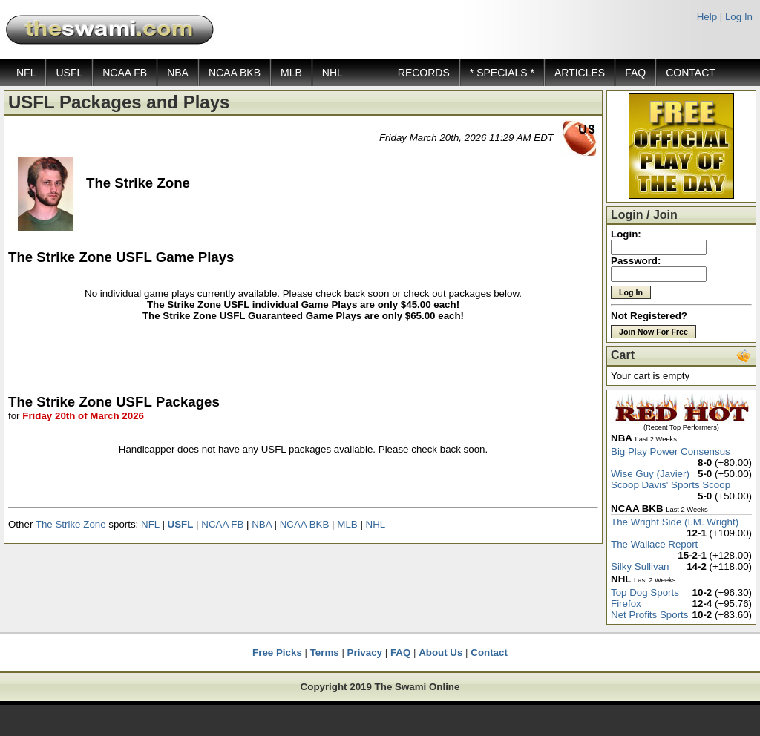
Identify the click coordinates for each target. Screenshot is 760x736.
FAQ (635, 73)
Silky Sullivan (640, 566)
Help (707, 16)
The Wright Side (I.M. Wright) (674, 522)
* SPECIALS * (502, 73)
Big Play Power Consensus (670, 451)
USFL (69, 73)
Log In (739, 16)
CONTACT (690, 73)
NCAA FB (124, 73)
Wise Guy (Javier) (650, 473)
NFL (26, 73)
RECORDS (424, 73)
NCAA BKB (235, 73)
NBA (178, 73)
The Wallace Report (654, 544)
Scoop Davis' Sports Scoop (670, 484)
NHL (332, 73)
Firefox (626, 603)
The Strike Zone (71, 524)
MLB (291, 73)
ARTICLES (579, 73)
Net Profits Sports (649, 614)
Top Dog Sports (645, 592)
